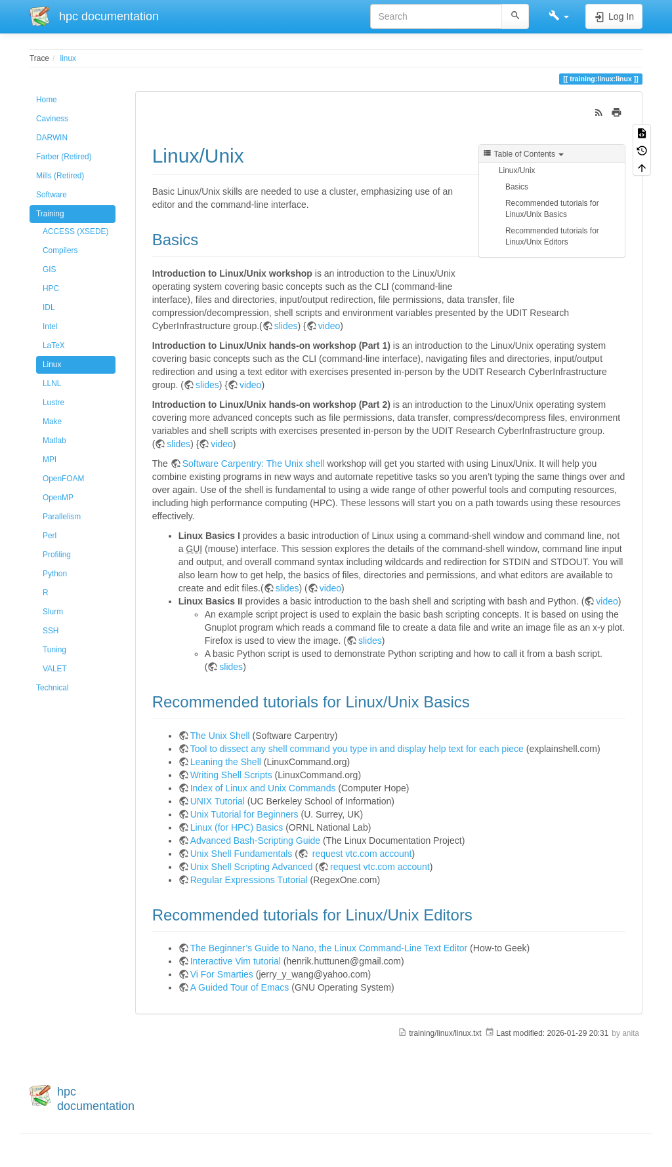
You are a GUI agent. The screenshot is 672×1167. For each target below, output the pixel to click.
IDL (49, 307)
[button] (559, 16)
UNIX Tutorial (217, 801)
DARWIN (52, 137)
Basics (516, 186)
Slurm (53, 611)
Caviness (52, 118)
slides (286, 326)
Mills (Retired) (60, 175)
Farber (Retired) (64, 156)
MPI (49, 459)
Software (51, 194)
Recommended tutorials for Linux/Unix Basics (552, 209)
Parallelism (62, 516)
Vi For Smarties (221, 974)
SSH (50, 630)
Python (55, 573)
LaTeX (54, 345)
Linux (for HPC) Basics (237, 827)
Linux (52, 364)
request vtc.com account (361, 853)
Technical (52, 687)
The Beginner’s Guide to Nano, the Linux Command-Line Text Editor (329, 948)
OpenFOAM (63, 478)
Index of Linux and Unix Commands (263, 788)
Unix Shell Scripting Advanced (251, 866)
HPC (51, 288)
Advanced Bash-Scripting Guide (255, 840)
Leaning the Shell (225, 762)
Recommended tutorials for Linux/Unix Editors (552, 236)
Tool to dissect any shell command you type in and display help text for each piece (357, 748)
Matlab (54, 440)
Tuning (54, 649)
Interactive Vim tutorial (235, 961)
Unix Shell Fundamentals (241, 853)
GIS (49, 269)
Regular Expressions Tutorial (249, 880)
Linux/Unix (517, 170)
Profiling (57, 554)
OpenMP (58, 497)
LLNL (52, 383)
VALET (55, 668)
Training (50, 213)
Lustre (53, 402)
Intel (50, 326)
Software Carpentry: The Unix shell (253, 463)
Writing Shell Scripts (231, 775)
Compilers (60, 250)
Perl (49, 535)
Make (52, 421)
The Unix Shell (220, 735)
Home (46, 99)
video (329, 326)
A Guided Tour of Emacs (239, 987)
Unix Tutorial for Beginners (244, 814)
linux (68, 58)
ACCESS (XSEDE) (75, 231)
